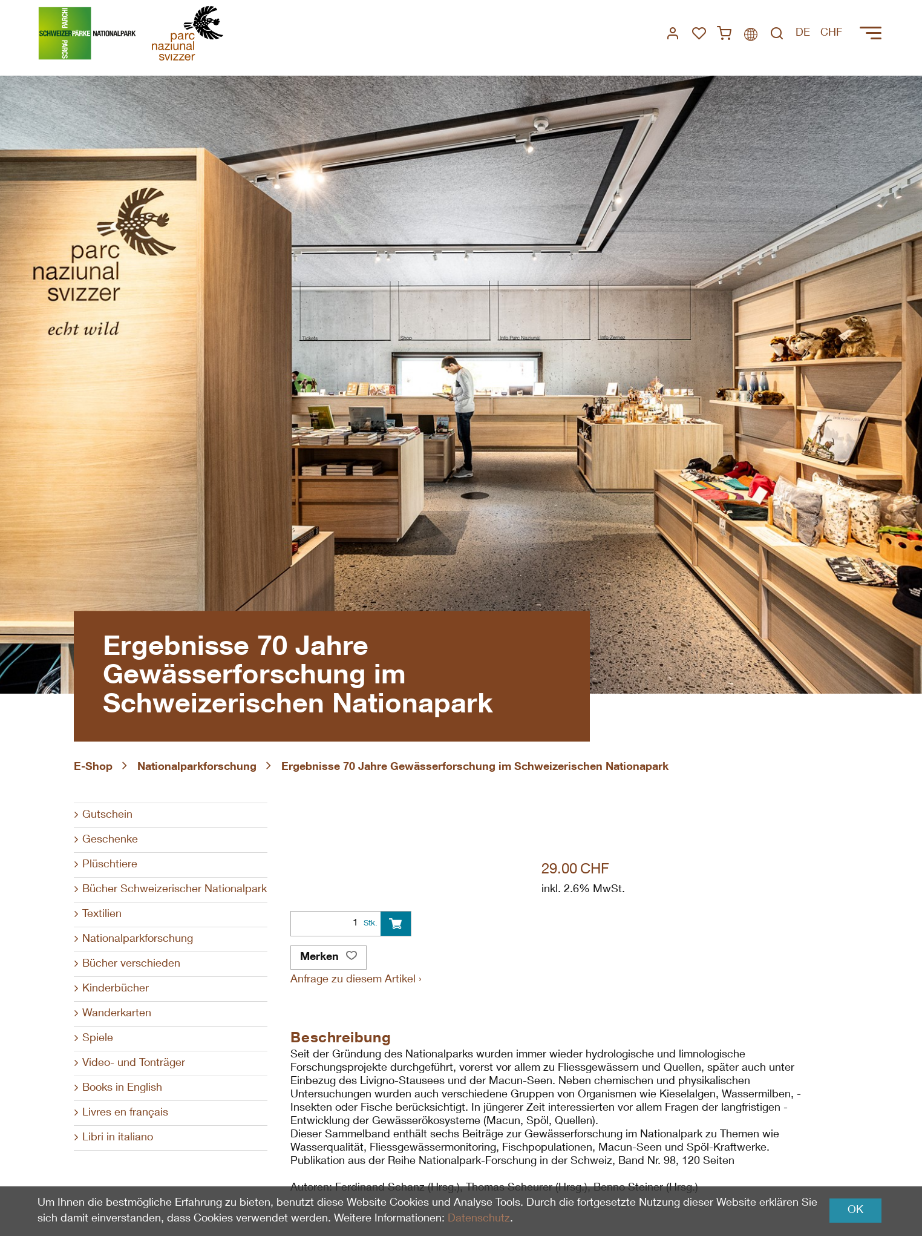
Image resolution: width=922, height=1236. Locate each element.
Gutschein (107, 815)
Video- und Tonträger (133, 1063)
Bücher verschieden (131, 964)
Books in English (122, 1088)
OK (855, 1210)
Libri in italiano (117, 1137)
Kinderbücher (115, 989)
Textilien (102, 914)
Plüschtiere (109, 865)
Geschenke (110, 840)
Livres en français (125, 1113)
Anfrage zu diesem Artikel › (356, 980)
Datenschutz (479, 1219)
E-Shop (93, 767)
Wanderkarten (116, 1013)
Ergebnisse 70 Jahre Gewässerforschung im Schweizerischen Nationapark (475, 767)
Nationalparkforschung (197, 767)
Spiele (97, 1038)
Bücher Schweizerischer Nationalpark (174, 889)
